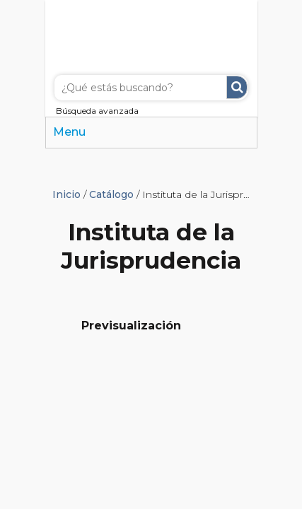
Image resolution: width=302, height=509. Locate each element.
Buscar (237, 87)
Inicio (66, 194)
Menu (69, 132)
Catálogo (111, 194)
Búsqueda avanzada (97, 110)
